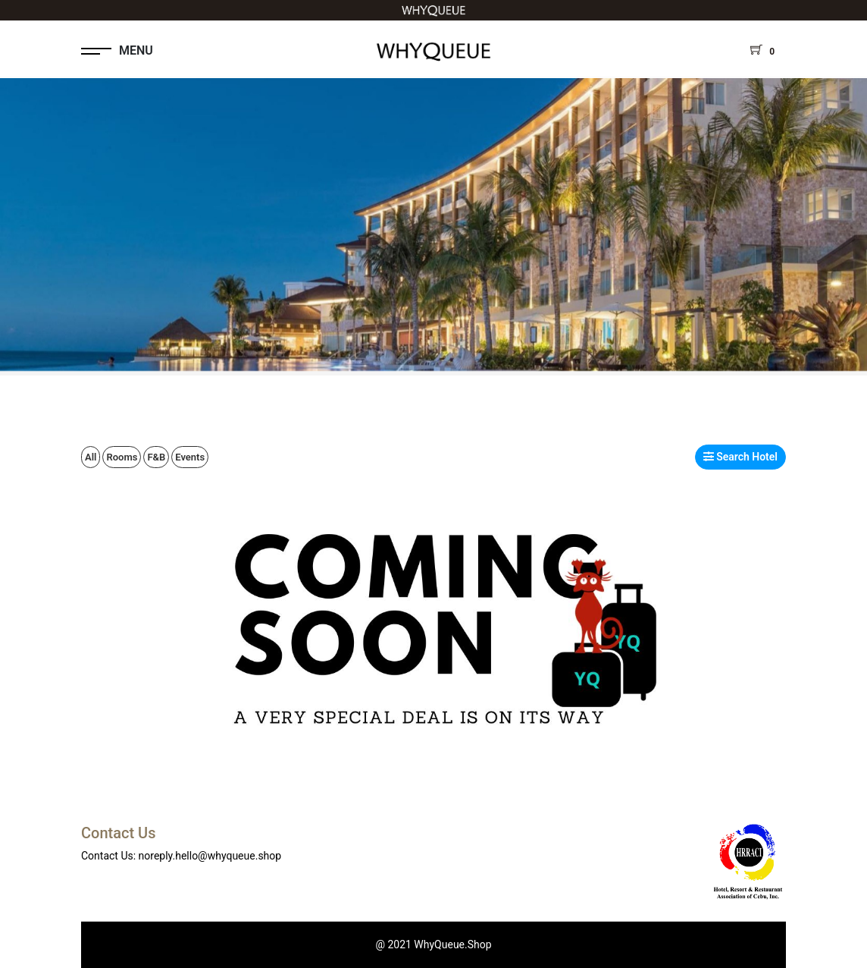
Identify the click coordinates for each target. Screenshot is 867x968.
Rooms (121, 457)
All (90, 457)
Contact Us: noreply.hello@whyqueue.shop (181, 856)
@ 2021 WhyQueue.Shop (433, 944)
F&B (156, 457)
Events (190, 457)
